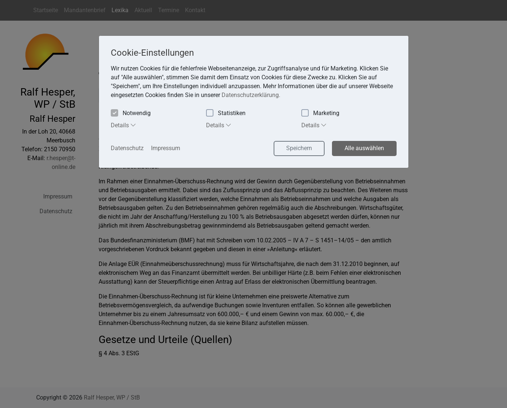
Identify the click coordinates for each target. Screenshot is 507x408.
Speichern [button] (299, 148)
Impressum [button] (165, 148)
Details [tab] (123, 125)
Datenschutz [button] (127, 148)
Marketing (320, 113)
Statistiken (226, 113)
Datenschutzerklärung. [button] (251, 94)
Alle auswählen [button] (364, 148)
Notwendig (131, 113)
